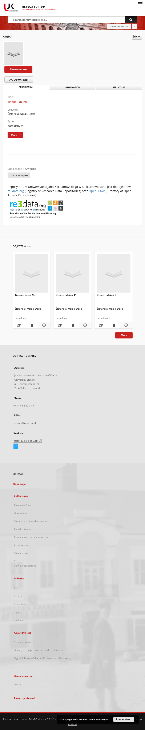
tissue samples (19, 175)
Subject (18, 612)
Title (16, 588)
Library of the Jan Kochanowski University (38, 650)
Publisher (19, 620)
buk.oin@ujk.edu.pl (24, 423)
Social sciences (23, 529)
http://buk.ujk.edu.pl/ (28, 441)
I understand (123, 719)
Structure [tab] (119, 87)
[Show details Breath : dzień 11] (84, 325)
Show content (18, 69)
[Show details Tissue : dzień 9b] (43, 325)
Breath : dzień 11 (66, 295)
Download (18, 79)
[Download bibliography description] (19, 325)
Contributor (21, 604)
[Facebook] (15, 446)
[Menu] (140, 3)
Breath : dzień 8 (106, 295)
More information (98, 719)
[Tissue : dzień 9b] (31, 274)
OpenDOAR (97, 191)
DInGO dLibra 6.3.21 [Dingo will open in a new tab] (42, 719)
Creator (18, 596)
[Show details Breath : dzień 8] (125, 325)
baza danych (15, 126)
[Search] (131, 19)
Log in (17, 684)
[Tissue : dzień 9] (13, 53)
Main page (19, 484)
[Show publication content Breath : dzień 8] (113, 325)
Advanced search (119, 26)
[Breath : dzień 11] (72, 274)
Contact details (23, 642)
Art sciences (21, 545)
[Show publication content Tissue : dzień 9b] (31, 325)
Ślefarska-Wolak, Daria (21, 114)
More (124, 335)
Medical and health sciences (31, 521)
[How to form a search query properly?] (134, 26)
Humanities (21, 513)
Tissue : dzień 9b (25, 295)
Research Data (23, 505)
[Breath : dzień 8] (113, 274)
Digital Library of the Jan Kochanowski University (42, 658)
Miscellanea (21, 553)
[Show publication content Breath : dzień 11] (72, 325)
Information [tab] (72, 87)
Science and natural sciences (31, 537)
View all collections (25, 565)
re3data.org (16, 191)
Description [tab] (26, 87)
